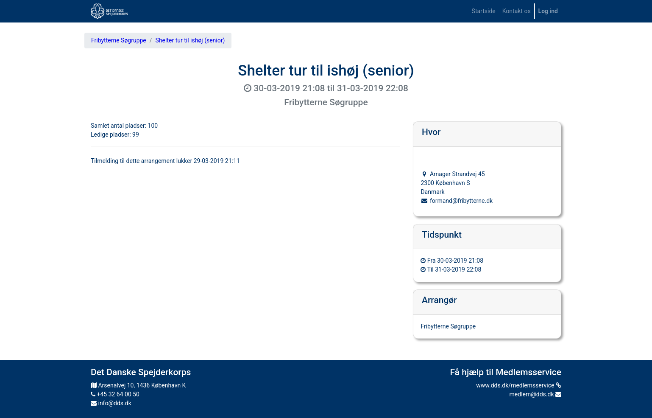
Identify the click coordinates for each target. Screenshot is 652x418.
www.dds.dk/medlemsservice (518, 385)
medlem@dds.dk (535, 394)
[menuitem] (483, 11)
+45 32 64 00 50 (115, 394)
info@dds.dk (111, 403)
